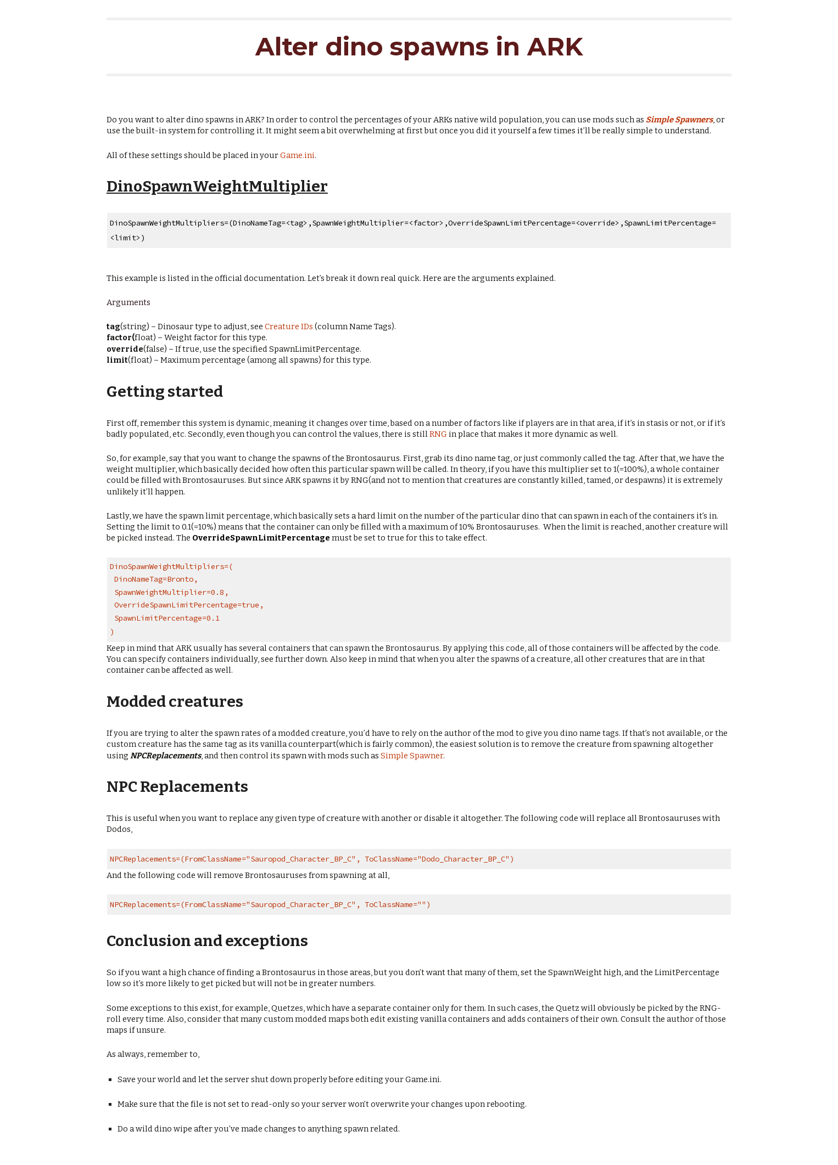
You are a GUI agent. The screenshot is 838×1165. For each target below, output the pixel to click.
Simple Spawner (412, 756)
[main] (419, 48)
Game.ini (297, 155)
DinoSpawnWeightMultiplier (217, 186)
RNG (438, 434)
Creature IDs (289, 326)
